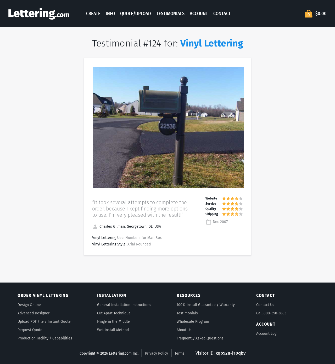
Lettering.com (38, 13)
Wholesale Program (193, 321)
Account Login (268, 333)
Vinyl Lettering (211, 43)
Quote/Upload (135, 13)
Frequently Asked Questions (200, 338)
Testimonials (170, 13)
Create (93, 13)
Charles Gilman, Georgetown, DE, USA (126, 226)
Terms (180, 353)
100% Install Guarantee (196, 305)
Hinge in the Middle (113, 321)
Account (199, 13)
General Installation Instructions (124, 305)
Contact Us (265, 305)
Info (110, 13)
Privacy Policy (156, 353)
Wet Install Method (113, 330)
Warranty (227, 305)
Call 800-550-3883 (271, 313)
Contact (222, 13)
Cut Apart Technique (114, 313)
